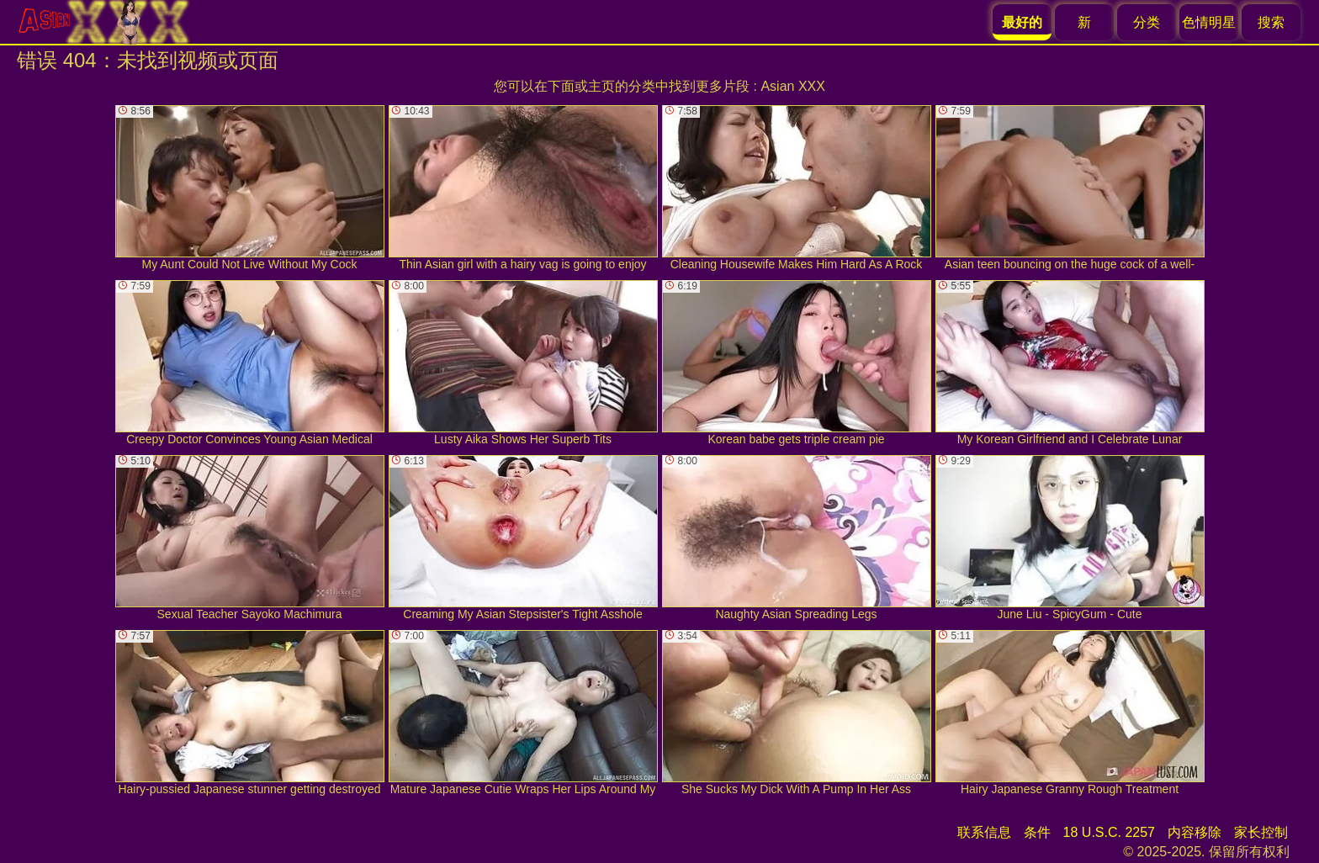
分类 (1146, 22)
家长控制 (1261, 832)
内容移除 (1194, 832)
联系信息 (984, 832)
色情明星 (1209, 22)
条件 (1037, 832)
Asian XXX (792, 86)
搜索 (1271, 22)
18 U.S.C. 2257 (1109, 832)
